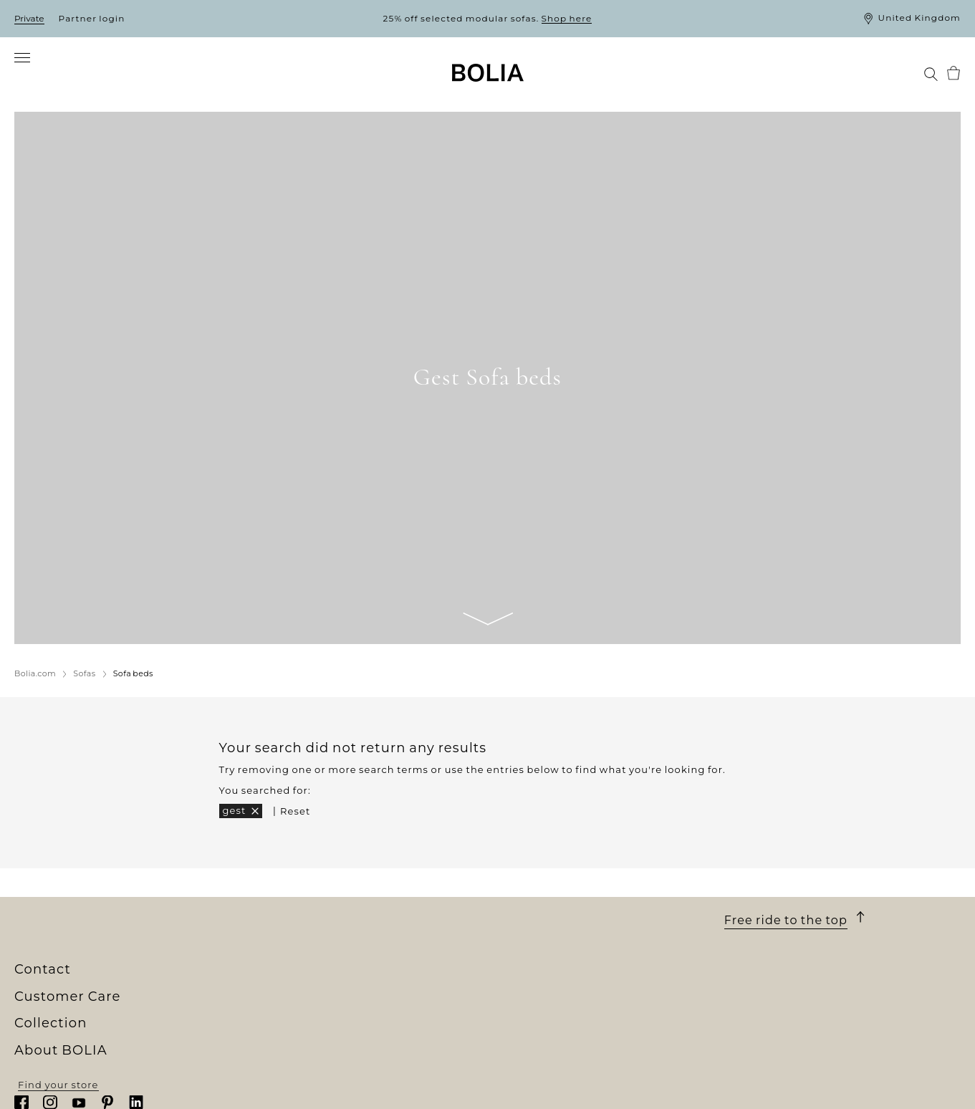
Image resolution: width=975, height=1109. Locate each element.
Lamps (269, 1044)
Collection (289, 972)
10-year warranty (532, 1017)
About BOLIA (65, 972)
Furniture (276, 1017)
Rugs (264, 1056)
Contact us (516, 1069)
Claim (503, 1056)
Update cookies (529, 1099)
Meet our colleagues (68, 1017)
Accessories (282, 1069)
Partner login (92, 18)
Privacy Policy (525, 1082)
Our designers (52, 1044)
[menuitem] (34, 73)
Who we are (45, 991)
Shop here (567, 18)
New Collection (291, 991)
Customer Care (542, 972)
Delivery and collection (549, 1004)
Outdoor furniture (299, 1031)
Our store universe (63, 1004)
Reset (295, 811)
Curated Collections (303, 1082)
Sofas (265, 1004)
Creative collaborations (76, 1069)
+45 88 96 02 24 (806, 1047)
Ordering (512, 991)
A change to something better (94, 1056)
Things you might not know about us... (116, 1082)
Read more (753, 1075)
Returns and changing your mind (576, 1044)
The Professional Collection (323, 1096)
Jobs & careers (52, 1031)
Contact (753, 972)
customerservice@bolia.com (839, 1061)
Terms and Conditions (546, 1031)
